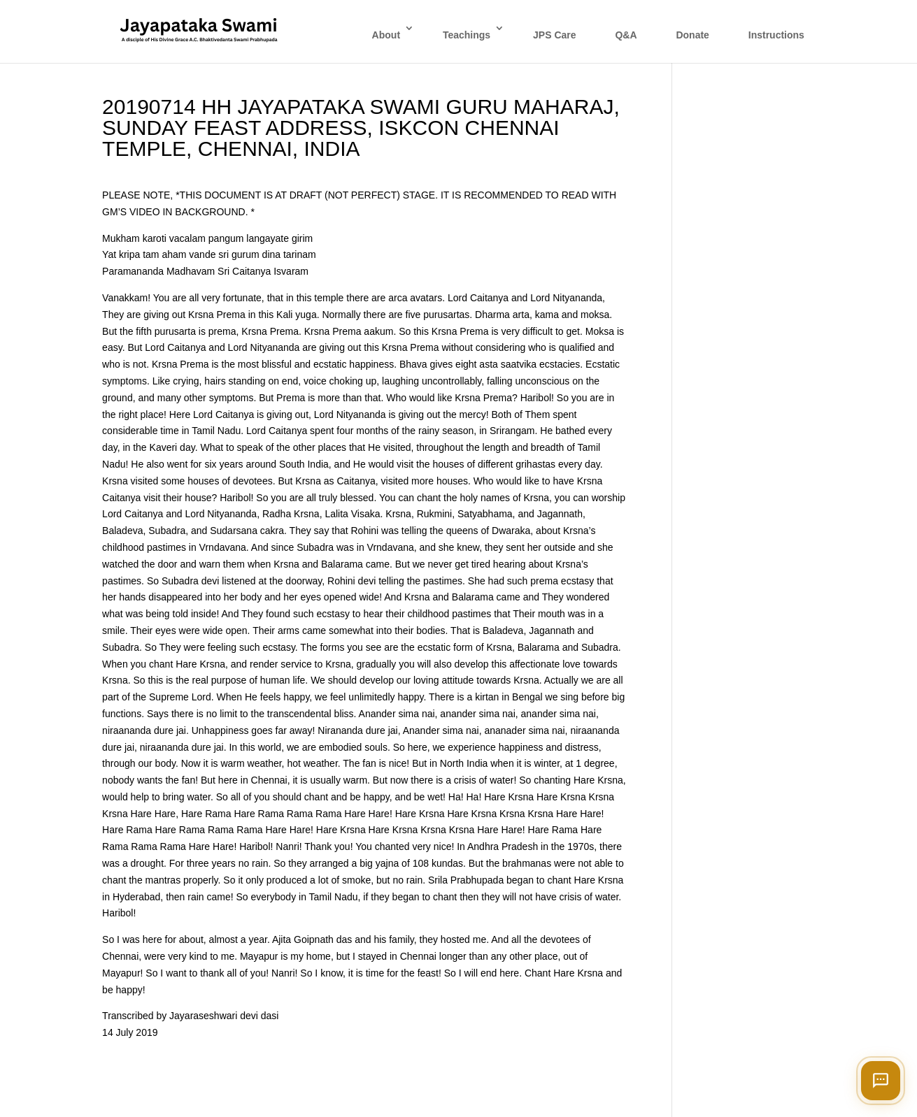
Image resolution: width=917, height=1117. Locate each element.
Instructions (776, 35)
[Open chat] (880, 1080)
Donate (692, 35)
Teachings (466, 35)
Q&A (626, 35)
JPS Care (554, 35)
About (386, 35)
